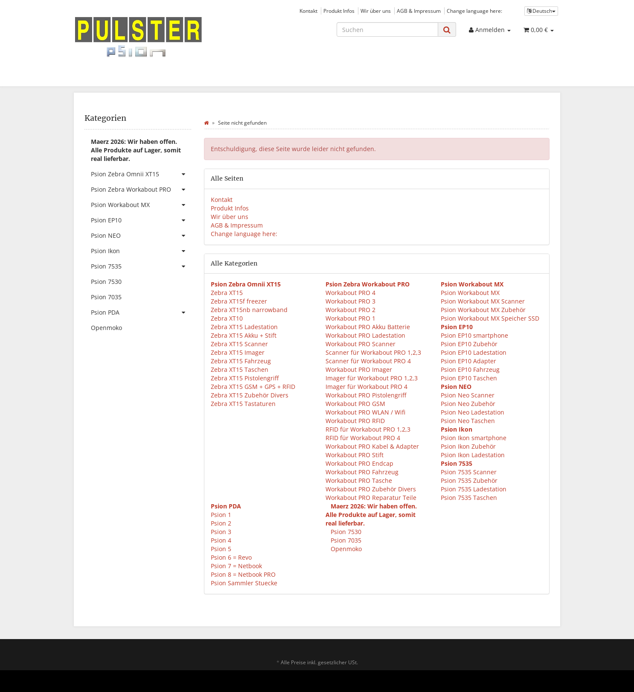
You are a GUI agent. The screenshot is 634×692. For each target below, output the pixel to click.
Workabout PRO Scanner (361, 344)
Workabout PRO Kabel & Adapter (372, 446)
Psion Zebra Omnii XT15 (141, 174)
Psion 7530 (345, 532)
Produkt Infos (339, 10)
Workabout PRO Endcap (359, 463)
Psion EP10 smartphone (474, 335)
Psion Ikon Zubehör (468, 446)
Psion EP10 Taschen (469, 378)
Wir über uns (376, 10)
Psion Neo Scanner (467, 395)
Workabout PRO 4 (350, 293)
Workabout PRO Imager (359, 369)
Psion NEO (141, 235)
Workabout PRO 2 (350, 310)
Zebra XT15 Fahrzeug (241, 361)
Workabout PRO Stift (355, 455)
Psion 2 (221, 523)
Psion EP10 (141, 220)
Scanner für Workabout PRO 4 (368, 361)
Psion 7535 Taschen (469, 497)
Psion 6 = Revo (231, 557)
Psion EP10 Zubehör (469, 344)
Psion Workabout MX (470, 293)
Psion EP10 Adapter (468, 361)
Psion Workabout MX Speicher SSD (490, 318)
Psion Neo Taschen (468, 421)
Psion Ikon (141, 251)
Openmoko (345, 549)
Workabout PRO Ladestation (365, 335)
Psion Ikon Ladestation (473, 455)
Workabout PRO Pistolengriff (366, 395)
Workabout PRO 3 (350, 301)
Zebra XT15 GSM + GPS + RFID (253, 386)
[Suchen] (387, 29)
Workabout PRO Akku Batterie (368, 327)
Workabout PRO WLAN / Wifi (365, 412)
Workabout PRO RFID (355, 421)
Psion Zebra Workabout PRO (141, 189)
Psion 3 (221, 532)
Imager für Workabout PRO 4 (366, 386)
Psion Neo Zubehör (468, 404)
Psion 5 (221, 549)
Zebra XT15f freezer (239, 301)
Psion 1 (221, 515)
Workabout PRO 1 (350, 318)
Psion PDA (141, 312)
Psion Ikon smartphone (473, 438)
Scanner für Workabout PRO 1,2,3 (373, 352)
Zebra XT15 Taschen (239, 369)
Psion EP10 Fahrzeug (470, 369)
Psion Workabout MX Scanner (483, 301)
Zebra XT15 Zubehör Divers (249, 395)
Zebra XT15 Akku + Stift (243, 335)
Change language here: (474, 10)
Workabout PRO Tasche (359, 480)
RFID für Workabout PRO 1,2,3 (368, 429)
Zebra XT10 (227, 318)
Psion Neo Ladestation (472, 412)
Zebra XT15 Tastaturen (243, 404)
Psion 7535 (141, 266)
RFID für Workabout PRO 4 (363, 438)
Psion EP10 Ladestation (473, 352)
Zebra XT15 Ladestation (244, 327)
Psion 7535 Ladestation (473, 489)
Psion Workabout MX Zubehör (483, 310)
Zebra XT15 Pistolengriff (245, 378)
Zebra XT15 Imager (238, 352)
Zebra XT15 (227, 293)
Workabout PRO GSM (355, 404)
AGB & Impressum (419, 10)
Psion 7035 (345, 540)
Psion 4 (221, 540)
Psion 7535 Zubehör (469, 480)
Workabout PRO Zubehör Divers (371, 489)
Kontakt (308, 10)
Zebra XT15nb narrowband (249, 310)
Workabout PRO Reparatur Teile (371, 497)
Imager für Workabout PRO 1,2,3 (372, 378)
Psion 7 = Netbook (236, 566)
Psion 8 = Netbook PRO (243, 574)
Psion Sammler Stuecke (244, 583)
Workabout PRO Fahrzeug (362, 472)
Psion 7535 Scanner (469, 472)
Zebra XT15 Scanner (239, 344)
